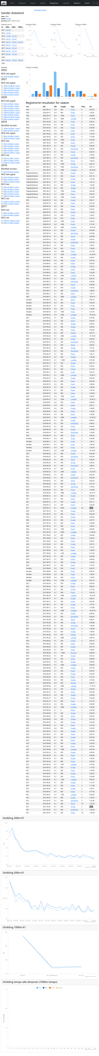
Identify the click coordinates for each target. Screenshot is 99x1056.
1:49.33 (14, 60)
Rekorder (66, 3)
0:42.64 (8, 54)
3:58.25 (20, 60)
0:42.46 (8, 48)
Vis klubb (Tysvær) (40, 10)
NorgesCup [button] (54, 3)
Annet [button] (87, 3)
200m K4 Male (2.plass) (11, 90)
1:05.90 (8, 39)
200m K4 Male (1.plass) (11, 104)
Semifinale (74, 149)
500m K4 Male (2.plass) (11, 92)
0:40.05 (8, 60)
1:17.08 (8, 36)
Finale (73, 110)
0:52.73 (8, 42)
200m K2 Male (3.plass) (11, 119)
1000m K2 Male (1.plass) (11, 86)
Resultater (22, 3)
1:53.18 (14, 51)
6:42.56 (20, 42)
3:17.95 (14, 36)
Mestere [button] (76, 3)
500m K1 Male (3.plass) (11, 204)
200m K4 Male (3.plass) (11, 177)
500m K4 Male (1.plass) (11, 106)
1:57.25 (14, 48)
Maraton (74, 653)
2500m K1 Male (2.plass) (11, 163)
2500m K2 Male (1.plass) (11, 153)
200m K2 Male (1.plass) (11, 146)
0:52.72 (8, 45)
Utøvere (33, 3)
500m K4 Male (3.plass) (11, 77)
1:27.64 (8, 33)
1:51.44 (14, 54)
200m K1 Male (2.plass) (11, 160)
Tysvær (8, 19)
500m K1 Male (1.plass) (11, 158)
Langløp (73, 119)
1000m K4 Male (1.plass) (11, 88)
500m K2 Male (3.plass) (11, 95)
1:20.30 (8, 30)
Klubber (42, 3)
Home (12, 3)
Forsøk (73, 146)
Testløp (73, 185)
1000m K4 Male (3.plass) (11, 182)
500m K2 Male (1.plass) (11, 108)
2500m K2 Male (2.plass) (11, 117)
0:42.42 (8, 51)
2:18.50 (14, 42)
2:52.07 (14, 39)
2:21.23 (14, 45)
